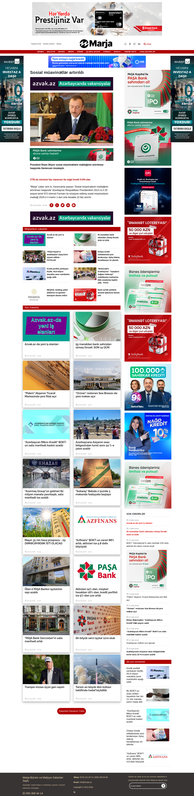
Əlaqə (58, 44)
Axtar (147, 44)
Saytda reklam (49, 44)
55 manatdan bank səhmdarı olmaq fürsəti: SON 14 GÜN (108, 237)
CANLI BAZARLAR (147, 52)
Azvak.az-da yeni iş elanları (139, 523)
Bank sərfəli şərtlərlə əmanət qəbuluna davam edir (109, 293)
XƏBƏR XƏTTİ (130, 52)
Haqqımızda (36, 44)
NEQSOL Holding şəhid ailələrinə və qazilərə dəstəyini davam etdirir (57, 293)
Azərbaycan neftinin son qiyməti (141, 643)
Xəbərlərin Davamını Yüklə (71, 711)
